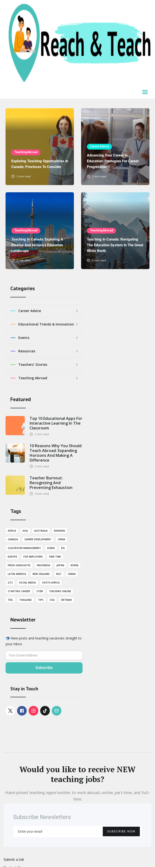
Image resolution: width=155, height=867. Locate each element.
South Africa (51, 582)
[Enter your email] (77, 831)
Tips (41, 600)
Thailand (25, 600)
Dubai (51, 548)
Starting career (19, 591)
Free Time (55, 556)
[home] (77, 43)
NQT (59, 574)
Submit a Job (14, 859)
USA (52, 600)
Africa (12, 530)
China (61, 539)
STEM (39, 591)
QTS (10, 582)
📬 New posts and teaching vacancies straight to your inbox (44, 641)
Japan (60, 565)
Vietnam (66, 600)
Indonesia (43, 565)
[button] (145, 93)
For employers (33, 556)
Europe (12, 556)
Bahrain (59, 530)
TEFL (10, 600)
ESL (63, 548)
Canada (13, 539)
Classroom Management (24, 548)
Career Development (38, 539)
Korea (74, 565)
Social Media (27, 582)
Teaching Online (60, 591)
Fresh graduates (19, 565)
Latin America (17, 574)
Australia (41, 530)
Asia (25, 530)
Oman (72, 574)
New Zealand (41, 574)
